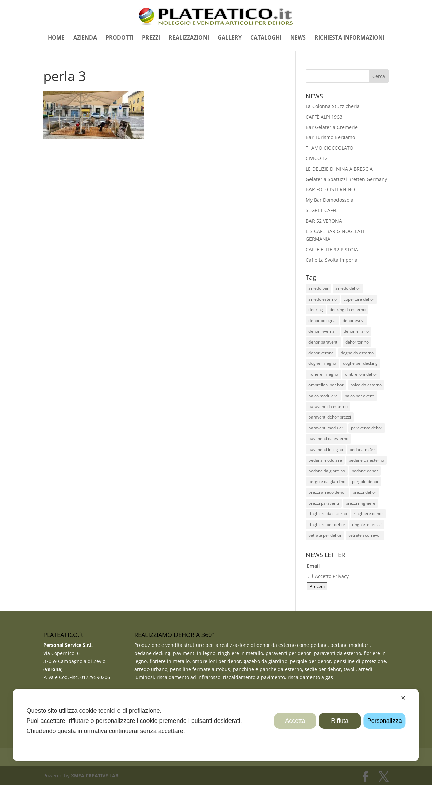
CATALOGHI (265, 38)
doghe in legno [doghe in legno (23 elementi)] (322, 363)
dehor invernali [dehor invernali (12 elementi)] (322, 331)
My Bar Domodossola (329, 200)
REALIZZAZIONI (189, 38)
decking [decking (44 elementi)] (315, 309)
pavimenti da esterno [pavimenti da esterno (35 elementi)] (328, 438)
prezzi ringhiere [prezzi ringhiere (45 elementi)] (360, 503)
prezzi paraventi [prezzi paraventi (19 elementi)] (323, 503)
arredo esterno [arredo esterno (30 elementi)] (322, 299)
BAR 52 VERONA (324, 221)
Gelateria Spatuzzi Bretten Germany (346, 179)
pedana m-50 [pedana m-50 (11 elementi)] (362, 449)
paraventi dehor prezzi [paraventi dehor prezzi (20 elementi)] (329, 417)
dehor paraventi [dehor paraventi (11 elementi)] (323, 342)
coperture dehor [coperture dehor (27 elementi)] (359, 299)
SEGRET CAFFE (322, 210)
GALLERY (230, 38)
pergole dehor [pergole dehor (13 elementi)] (365, 481)
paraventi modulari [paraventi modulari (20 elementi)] (326, 428)
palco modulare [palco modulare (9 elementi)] (323, 396)
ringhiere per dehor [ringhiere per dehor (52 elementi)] (326, 524)
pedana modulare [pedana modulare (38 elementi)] (325, 460)
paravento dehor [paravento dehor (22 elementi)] (366, 428)
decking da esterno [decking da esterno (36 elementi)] (348, 309)
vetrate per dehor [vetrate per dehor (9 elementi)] (325, 535)
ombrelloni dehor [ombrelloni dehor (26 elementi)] (361, 374)
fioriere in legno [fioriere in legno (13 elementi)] (323, 374)
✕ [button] (403, 697)
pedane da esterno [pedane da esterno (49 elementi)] (366, 460)
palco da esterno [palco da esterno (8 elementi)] (366, 385)
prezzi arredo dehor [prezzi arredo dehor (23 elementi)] (327, 492)
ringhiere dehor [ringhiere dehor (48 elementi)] (368, 513)
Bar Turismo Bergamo (330, 137)
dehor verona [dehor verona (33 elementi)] (321, 353)
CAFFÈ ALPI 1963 (324, 116)
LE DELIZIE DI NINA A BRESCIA (339, 169)
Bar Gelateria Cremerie (332, 127)
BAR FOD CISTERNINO (330, 189)
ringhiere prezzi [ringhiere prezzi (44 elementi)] (367, 524)
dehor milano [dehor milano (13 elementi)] (356, 331)
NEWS (298, 38)
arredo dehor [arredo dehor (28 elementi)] (347, 288)
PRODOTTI (119, 38)
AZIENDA (85, 38)
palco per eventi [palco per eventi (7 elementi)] (360, 396)
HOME (56, 38)
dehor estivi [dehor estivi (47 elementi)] (353, 320)
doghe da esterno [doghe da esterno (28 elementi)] (357, 353)
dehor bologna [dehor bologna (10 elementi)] (322, 320)
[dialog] (216, 725)
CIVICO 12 (317, 158)
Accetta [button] (295, 720)
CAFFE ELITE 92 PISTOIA (332, 249)
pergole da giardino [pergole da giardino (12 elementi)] (326, 481)
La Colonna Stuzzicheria (333, 106)
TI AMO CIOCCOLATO (329, 148)
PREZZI (151, 38)
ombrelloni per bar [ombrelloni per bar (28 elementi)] (326, 385)
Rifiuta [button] (339, 720)
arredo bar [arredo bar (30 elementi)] (318, 288)
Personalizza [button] (384, 720)
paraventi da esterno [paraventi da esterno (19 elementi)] (328, 406)
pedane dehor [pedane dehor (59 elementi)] (365, 471)
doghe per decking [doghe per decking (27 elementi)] (360, 363)
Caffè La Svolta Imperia (331, 260)
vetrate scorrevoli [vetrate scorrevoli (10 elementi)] (364, 535)
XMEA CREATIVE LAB (94, 775)
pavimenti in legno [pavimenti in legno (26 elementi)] (325, 449)
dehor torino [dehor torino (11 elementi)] (357, 342)
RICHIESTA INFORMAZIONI (349, 38)
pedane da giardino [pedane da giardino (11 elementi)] (326, 471)
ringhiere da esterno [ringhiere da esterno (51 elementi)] (327, 513)
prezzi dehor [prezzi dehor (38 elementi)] (364, 492)
